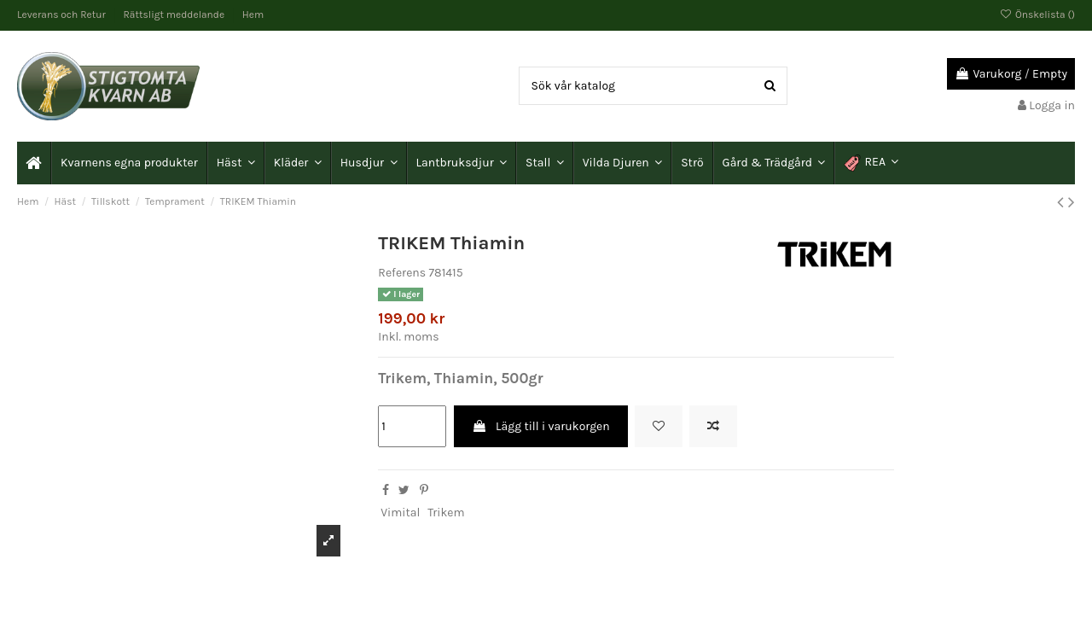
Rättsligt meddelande (175, 14)
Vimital (400, 512)
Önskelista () (1037, 14)
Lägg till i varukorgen (541, 426)
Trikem (445, 512)
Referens (402, 272)
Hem (253, 14)
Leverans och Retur (62, 14)
